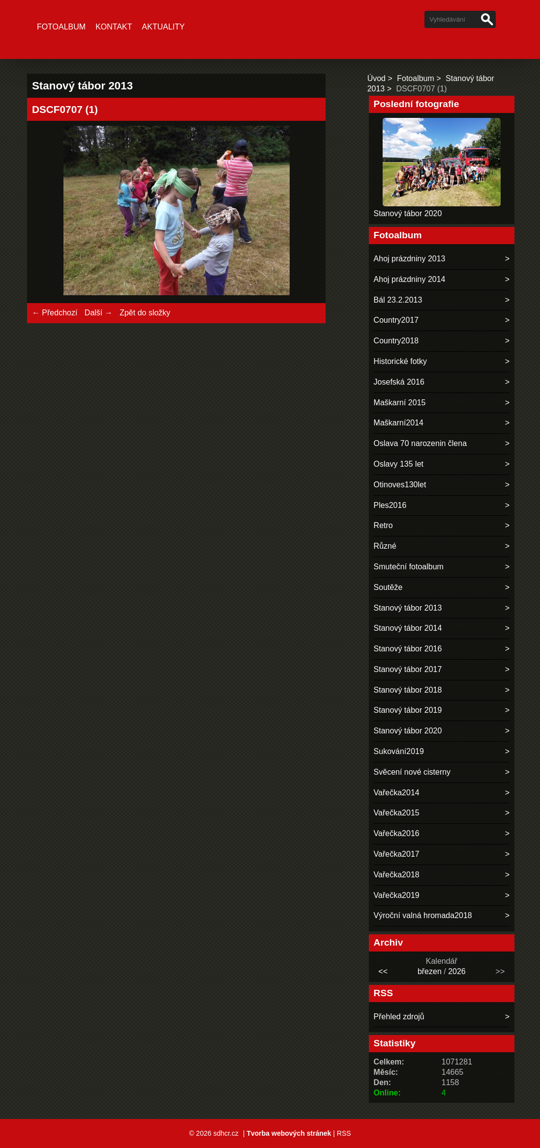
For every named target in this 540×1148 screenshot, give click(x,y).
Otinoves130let (400, 484)
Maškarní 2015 (400, 402)
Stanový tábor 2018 (408, 690)
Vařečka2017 (397, 854)
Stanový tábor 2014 (408, 628)
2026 (457, 971)
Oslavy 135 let (398, 464)
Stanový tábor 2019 (408, 710)
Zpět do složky (145, 312)
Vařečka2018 (397, 874)
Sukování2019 (399, 751)
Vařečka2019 (397, 895)
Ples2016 (390, 505)
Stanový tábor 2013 (408, 608)
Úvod (376, 78)
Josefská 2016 (399, 382)
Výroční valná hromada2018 (423, 915)
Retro (383, 525)
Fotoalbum (61, 27)
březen (430, 971)
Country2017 (396, 320)
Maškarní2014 (398, 423)
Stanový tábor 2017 (408, 669)
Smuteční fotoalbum (409, 566)
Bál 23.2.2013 (398, 300)
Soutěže (388, 587)
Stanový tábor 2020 (408, 213)
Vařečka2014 (397, 792)
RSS (344, 1133)
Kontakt (113, 27)
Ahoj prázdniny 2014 (410, 279)
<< (383, 971)
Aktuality (163, 27)
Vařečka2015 (397, 813)
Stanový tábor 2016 (408, 648)
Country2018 (396, 340)
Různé (385, 546)
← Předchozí (54, 312)
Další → (99, 312)
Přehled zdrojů (399, 1016)
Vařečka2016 (397, 833)
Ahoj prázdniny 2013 (410, 258)
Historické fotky (400, 361)
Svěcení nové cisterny (412, 772)
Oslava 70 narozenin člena (420, 443)
